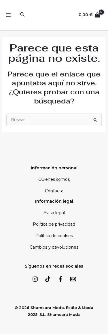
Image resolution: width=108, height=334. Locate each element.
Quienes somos (54, 179)
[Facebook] (60, 279)
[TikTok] (48, 279)
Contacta (54, 190)
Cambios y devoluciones (54, 247)
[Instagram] (35, 279)
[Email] (73, 279)
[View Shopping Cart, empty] (89, 15)
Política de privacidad (54, 224)
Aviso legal (54, 212)
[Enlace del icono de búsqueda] (22, 15)
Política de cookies (54, 235)
